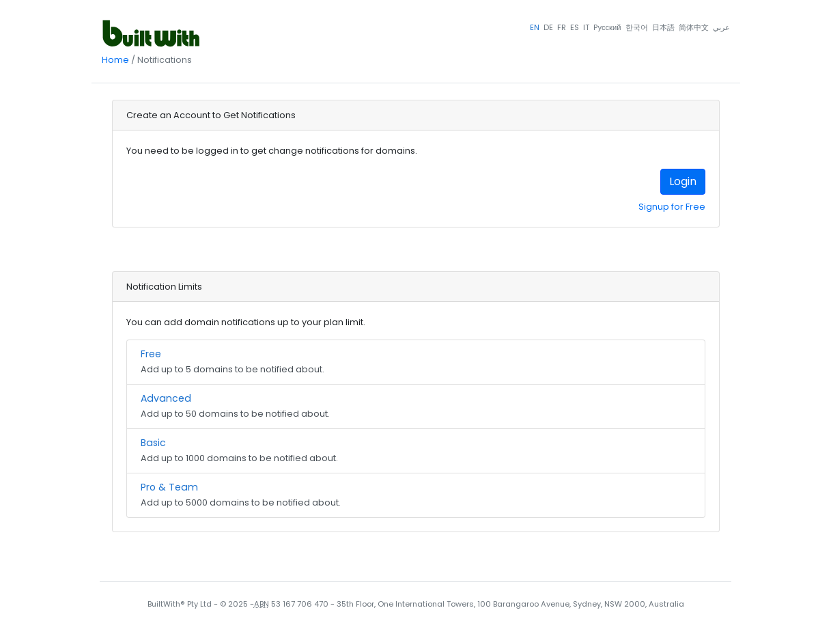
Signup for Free (671, 206)
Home (115, 60)
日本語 (663, 27)
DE (548, 27)
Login (682, 181)
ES (574, 27)
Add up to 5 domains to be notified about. (416, 361)
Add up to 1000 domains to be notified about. (416, 450)
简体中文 (694, 27)
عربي (721, 27)
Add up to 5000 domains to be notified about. (416, 494)
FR (561, 27)
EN (534, 27)
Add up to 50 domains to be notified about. (416, 405)
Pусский (607, 27)
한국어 (636, 27)
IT (586, 27)
